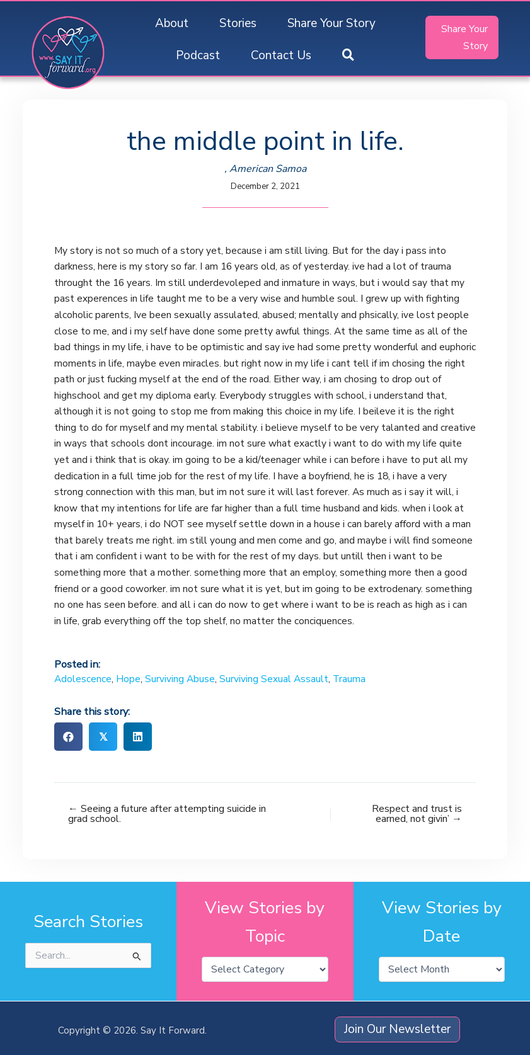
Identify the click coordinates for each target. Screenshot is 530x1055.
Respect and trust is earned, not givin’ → (417, 814)
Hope (128, 678)
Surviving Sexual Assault (273, 678)
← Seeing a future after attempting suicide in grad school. (167, 814)
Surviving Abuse (180, 678)
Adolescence (83, 678)
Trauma (349, 678)
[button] (348, 56)
